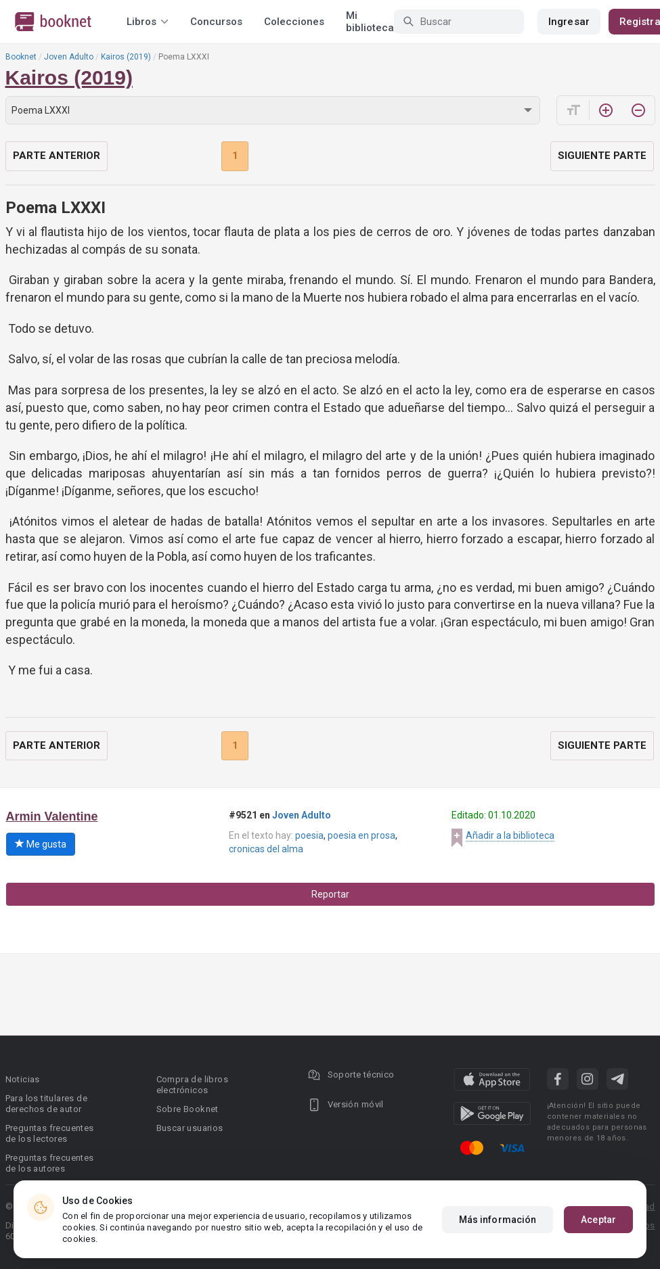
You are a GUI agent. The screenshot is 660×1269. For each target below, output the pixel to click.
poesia (309, 835)
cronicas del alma (266, 849)
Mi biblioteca (370, 21)
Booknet (21, 57)
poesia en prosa (361, 835)
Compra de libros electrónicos (192, 1084)
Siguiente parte (602, 155)
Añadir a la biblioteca (510, 835)
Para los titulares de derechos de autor (46, 1103)
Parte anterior (56, 155)
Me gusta (40, 844)
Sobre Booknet (187, 1109)
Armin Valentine (52, 816)
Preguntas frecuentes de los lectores (49, 1133)
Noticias (22, 1079)
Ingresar (569, 22)
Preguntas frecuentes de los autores (49, 1163)
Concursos (216, 22)
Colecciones (294, 22)
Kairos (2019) (126, 57)
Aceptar (598, 1219)
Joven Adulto (68, 57)
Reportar (330, 894)
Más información (498, 1219)
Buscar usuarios (189, 1128)
